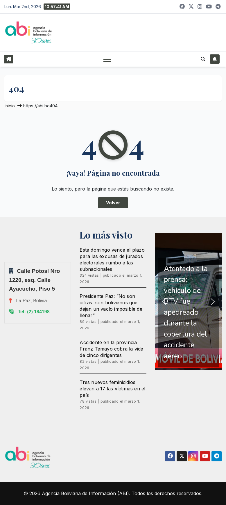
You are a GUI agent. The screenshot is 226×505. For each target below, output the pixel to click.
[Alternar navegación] (107, 58)
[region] (188, 302)
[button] (203, 59)
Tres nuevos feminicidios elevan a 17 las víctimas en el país (112, 388)
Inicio (9, 106)
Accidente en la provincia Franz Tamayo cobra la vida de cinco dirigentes (111, 348)
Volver (113, 202)
